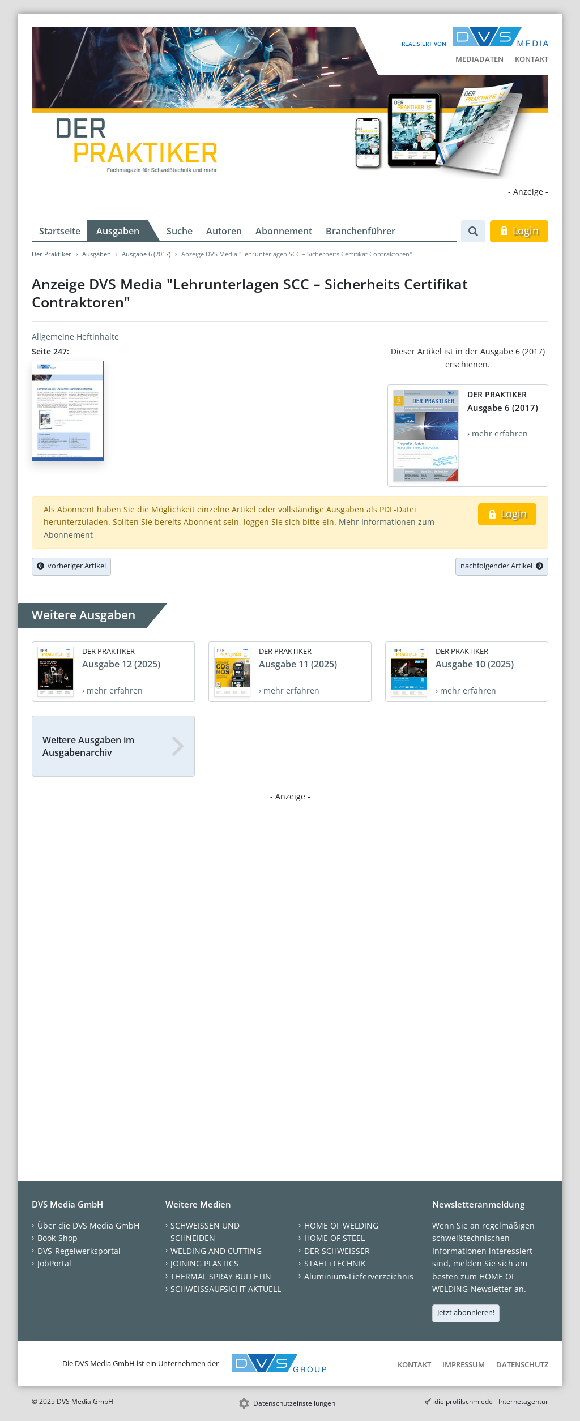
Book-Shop (57, 1237)
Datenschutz (522, 1364)
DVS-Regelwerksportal (79, 1250)
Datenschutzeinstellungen (294, 1403)
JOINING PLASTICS (204, 1263)
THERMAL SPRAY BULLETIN (220, 1276)
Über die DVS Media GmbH (88, 1225)
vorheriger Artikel (71, 565)
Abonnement (283, 231)
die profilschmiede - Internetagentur (491, 1401)
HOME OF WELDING (341, 1225)
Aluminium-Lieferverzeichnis (358, 1276)
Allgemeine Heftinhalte (75, 336)
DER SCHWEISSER (337, 1250)
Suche (180, 231)
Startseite (59, 231)
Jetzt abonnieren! (465, 1312)
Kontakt (531, 59)
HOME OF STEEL (334, 1237)
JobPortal (54, 1263)
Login (519, 230)
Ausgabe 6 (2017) (146, 254)
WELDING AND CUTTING (216, 1250)
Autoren (224, 231)
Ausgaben (117, 231)
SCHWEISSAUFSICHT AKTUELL (225, 1288)
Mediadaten (479, 59)
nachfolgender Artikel (501, 565)
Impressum (463, 1364)
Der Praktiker (51, 254)
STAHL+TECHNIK (335, 1263)
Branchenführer (360, 231)
